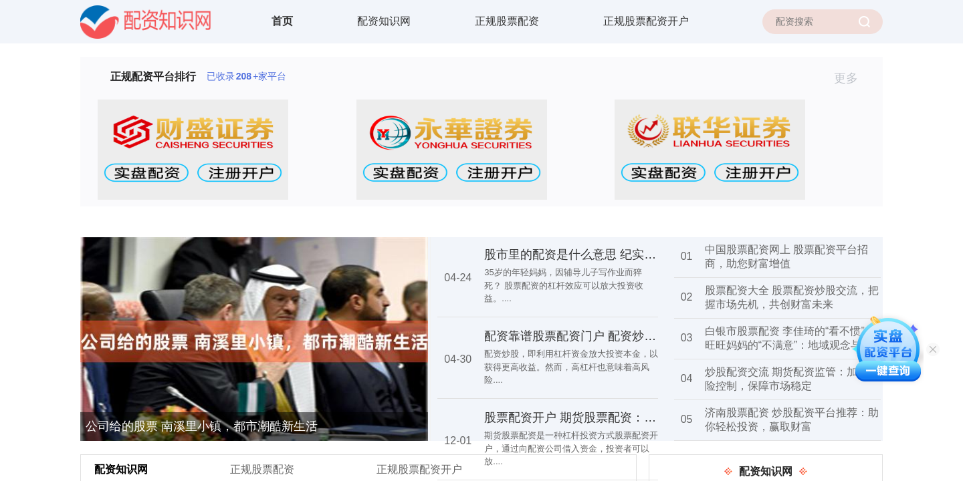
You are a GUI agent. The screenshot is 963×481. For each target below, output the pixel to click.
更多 (851, 78)
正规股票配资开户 (646, 21)
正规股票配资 (507, 21)
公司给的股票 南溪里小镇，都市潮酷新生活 (202, 426)
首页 (282, 21)
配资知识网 (384, 21)
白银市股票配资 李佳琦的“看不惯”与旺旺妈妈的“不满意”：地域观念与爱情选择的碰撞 (790, 345)
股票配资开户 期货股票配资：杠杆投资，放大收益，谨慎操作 (648, 417)
